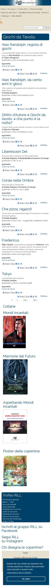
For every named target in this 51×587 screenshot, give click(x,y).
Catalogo (5, 16)
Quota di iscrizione (10, 512)
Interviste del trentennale (12, 519)
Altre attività (16, 16)
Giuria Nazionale (9, 507)
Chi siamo (11, 9)
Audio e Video (8, 521)
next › (25, 300)
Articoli (44, 13)
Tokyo (7, 274)
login (25, 552)
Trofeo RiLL (22, 9)
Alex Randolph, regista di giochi (22, 46)
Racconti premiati (9, 504)
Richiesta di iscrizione (11, 514)
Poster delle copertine (21, 451)
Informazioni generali (11, 500)
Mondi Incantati (36, 9)
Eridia (34, 557)
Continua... (44, 73)
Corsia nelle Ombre (18, 180)
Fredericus (10, 240)
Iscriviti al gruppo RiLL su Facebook (22, 529)
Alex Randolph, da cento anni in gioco (22, 82)
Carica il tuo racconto (11, 516)
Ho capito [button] (26, 579)
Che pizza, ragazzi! (17, 209)
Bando (5, 502)
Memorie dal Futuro (9, 13)
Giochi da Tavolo (8, 66)
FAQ (11, 502)
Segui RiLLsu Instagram (12, 539)
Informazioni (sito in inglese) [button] (19, 573)
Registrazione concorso (12, 509)
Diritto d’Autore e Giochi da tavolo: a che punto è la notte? (23, 119)
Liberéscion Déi (14, 151)
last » (35, 300)
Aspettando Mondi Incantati (29, 13)
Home (3, 9)
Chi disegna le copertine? (22, 547)
